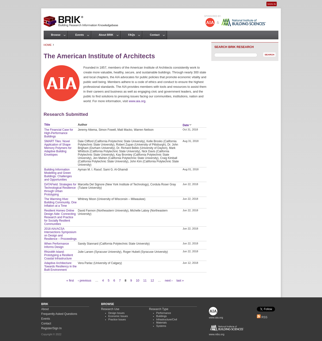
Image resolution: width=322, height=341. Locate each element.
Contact (154, 34)
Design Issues (116, 313)
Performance (163, 313)
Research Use (110, 309)
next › (168, 280)
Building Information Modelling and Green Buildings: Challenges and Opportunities (58, 174)
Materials (161, 322)
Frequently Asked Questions (59, 314)
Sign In (271, 4)
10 (137, 280)
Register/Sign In (51, 328)
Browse (55, 34)
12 (152, 280)
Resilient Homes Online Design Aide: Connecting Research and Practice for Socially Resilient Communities (59, 217)
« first (70, 280)
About (45, 309)
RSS (262, 317)
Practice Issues (117, 319)
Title (47, 124)
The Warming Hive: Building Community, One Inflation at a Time (60, 202)
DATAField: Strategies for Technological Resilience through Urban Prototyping (60, 189)
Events (79, 34)
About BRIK (106, 34)
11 (145, 280)
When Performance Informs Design (56, 245)
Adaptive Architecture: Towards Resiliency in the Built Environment (60, 266)
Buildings (161, 316)
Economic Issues (118, 316)
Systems (161, 325)
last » (180, 280)
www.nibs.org (216, 334)
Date (187, 125)
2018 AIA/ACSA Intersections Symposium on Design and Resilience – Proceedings (60, 234)
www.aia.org (137, 101)
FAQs (131, 34)
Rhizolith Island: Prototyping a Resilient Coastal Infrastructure (58, 255)
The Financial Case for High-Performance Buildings (58, 133)
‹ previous (84, 280)
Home (48, 44)
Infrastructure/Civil (166, 319)
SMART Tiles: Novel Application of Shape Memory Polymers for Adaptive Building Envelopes (57, 148)
